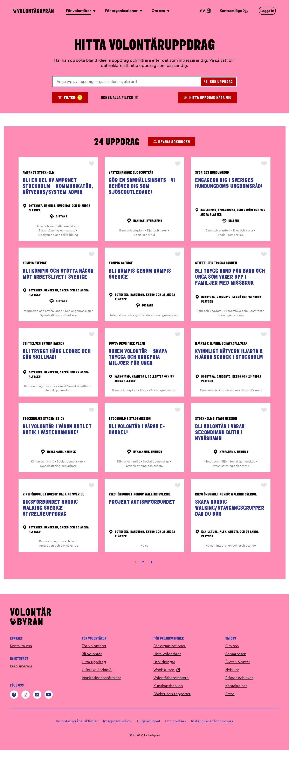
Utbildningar (164, 681)
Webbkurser (166, 689)
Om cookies (175, 740)
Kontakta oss (21, 665)
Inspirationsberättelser (101, 697)
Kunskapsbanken (168, 705)
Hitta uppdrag (94, 681)
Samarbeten (235, 673)
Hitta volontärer (167, 673)
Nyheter (232, 689)
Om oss (232, 665)
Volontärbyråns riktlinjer (77, 740)
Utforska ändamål (97, 689)
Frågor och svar (239, 697)
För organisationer (169, 665)
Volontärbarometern (171, 697)
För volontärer (94, 665)
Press (230, 713)
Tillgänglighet (148, 740)
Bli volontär (92, 673)
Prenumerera (21, 685)
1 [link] (135, 581)
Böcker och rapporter (172, 713)
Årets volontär (237, 681)
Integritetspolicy (117, 740)
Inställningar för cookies (212, 740)
